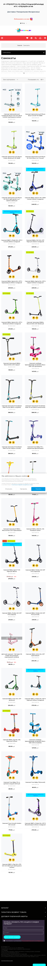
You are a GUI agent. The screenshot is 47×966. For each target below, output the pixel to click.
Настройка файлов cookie (7, 960)
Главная (19, 45)
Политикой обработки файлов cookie (22, 484)
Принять (38, 489)
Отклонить (8, 489)
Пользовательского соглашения (32, 941)
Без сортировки (10, 79)
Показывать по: (33, 79)
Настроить (23, 489)
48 (42, 79)
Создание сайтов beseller (39, 964)
